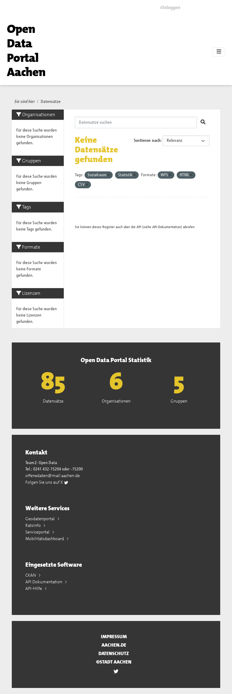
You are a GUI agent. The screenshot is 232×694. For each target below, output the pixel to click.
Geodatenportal (40, 518)
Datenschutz (113, 653)
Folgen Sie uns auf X (47, 482)
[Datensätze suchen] (136, 122)
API (139, 227)
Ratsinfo (33, 525)
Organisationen (116, 401)
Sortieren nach (147, 140)
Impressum (114, 636)
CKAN (31, 575)
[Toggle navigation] (219, 51)
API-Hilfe (34, 588)
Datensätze (51, 102)
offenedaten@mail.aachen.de (52, 475)
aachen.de (114, 645)
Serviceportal (37, 532)
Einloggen (170, 8)
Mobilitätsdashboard (45, 538)
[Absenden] (203, 122)
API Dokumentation (44, 581)
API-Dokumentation (166, 227)
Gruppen (179, 401)
